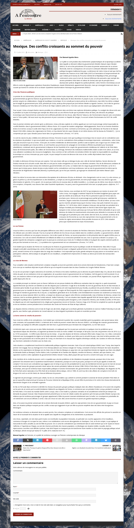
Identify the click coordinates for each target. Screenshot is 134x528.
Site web (16, 498)
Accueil (16, 25)
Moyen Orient (30, 30)
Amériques (39, 25)
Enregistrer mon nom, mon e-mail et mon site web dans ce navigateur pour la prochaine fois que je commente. (53, 505)
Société (58, 30)
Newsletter (47, 4)
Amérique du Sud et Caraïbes (46, 40)
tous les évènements (113, 19)
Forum (116, 25)
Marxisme (16, 30)
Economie (93, 25)
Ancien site (58, 4)
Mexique (40, 52)
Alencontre (30, 52)
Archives (37, 4)
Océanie (45, 30)
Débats (71, 25)
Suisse (69, 30)
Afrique (26, 25)
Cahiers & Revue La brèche (21, 4)
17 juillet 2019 (20, 52)
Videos (78, 30)
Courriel (15, 492)
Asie (51, 25)
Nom (15, 486)
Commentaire (17, 470)
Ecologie (81, 25)
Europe (104, 25)
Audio (61, 25)
